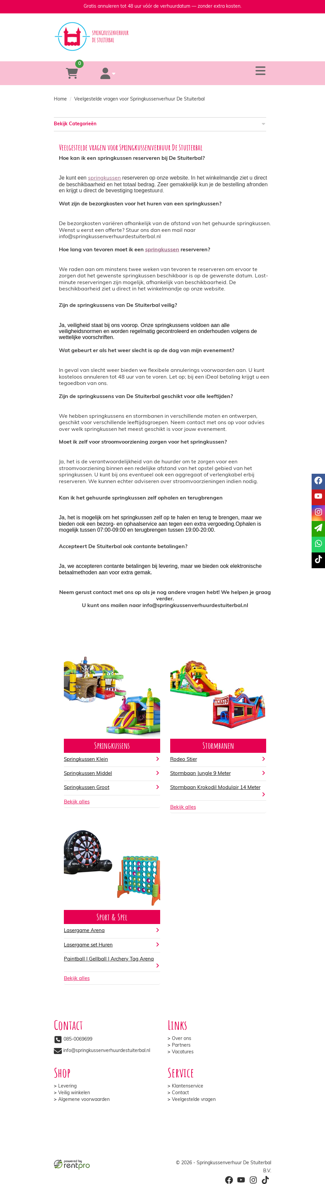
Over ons (181, 1038)
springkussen (104, 178)
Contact (180, 1093)
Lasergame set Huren (88, 945)
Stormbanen (218, 745)
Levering (67, 1086)
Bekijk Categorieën (160, 124)
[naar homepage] (162, 30)
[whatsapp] (188, 52)
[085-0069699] (135, 52)
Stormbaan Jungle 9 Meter (200, 773)
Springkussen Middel (88, 773)
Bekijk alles (77, 802)
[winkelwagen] (72, 73)
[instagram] (253, 1180)
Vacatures (183, 1052)
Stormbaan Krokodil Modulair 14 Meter (215, 787)
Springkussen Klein (86, 759)
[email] (318, 529)
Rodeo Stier (183, 759)
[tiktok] (265, 1180)
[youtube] (241, 1180)
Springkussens (112, 745)
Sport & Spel (111, 917)
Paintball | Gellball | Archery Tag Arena (109, 959)
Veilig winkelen (74, 1093)
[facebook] (229, 1180)
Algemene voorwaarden (84, 1099)
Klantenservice (187, 1086)
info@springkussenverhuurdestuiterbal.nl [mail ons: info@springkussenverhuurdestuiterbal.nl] (106, 1050)
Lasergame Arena (84, 930)
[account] (108, 73)
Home (60, 99)
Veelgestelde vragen (194, 1099)
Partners (181, 1045)
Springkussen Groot (86, 787)
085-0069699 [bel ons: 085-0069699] (78, 1039)
